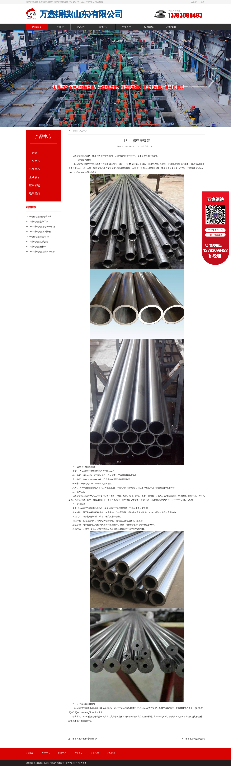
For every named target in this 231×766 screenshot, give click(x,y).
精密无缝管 (83, 156)
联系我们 (171, 27)
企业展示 (126, 27)
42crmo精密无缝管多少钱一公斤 (40, 226)
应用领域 (149, 27)
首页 (75, 131)
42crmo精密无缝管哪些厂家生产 (40, 251)
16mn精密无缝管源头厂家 (37, 236)
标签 (202, 2)
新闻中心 (104, 27)
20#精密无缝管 (197, 738)
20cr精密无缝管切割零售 (37, 221)
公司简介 (59, 27)
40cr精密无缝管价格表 (36, 246)
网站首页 (37, 27)
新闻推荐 (31, 207)
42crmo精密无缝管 (87, 738)
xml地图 (194, 2)
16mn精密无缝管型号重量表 (38, 216)
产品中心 (81, 27)
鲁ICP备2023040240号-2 (76, 763)
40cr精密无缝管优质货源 (37, 241)
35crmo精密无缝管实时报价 (38, 231)
